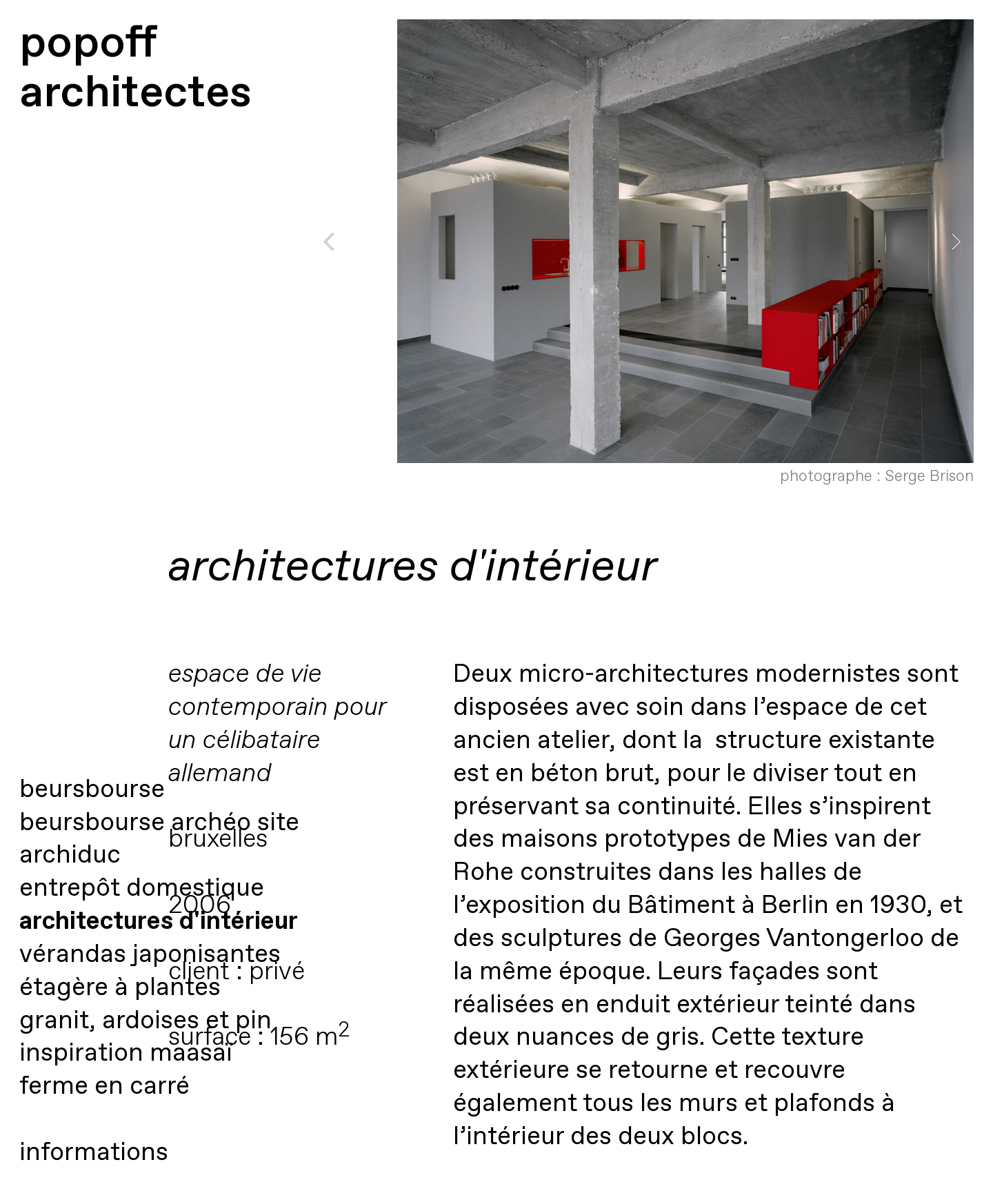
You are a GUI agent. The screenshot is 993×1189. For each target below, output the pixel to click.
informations (93, 1153)
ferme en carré (104, 1086)
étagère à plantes (120, 988)
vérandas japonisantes (150, 954)
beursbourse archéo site (159, 823)
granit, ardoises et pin (145, 1021)
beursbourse (92, 790)
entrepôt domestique (141, 888)
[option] (642, 257)
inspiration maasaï (125, 1053)
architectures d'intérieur (158, 921)
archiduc (70, 855)
